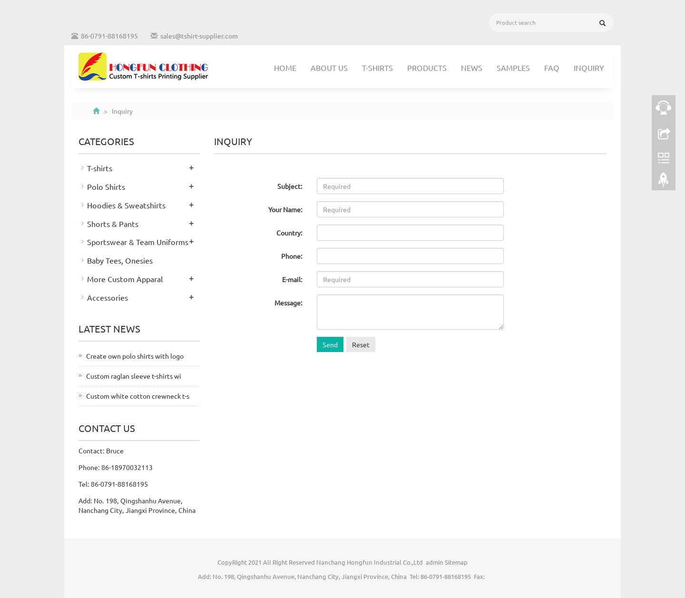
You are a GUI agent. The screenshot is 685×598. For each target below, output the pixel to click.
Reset (361, 344)
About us (329, 67)
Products (427, 67)
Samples (513, 67)
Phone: (292, 256)
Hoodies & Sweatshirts (126, 205)
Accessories (107, 297)
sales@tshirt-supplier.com (199, 35)
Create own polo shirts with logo (135, 356)
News (471, 67)
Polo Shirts (106, 186)
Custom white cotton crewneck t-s (137, 396)
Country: (289, 232)
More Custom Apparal (125, 279)
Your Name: (285, 209)
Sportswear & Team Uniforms (137, 241)
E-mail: (292, 279)
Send (330, 344)
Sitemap (456, 562)
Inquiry (589, 67)
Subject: (290, 186)
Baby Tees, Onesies (120, 260)
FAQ (551, 67)
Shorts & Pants (112, 223)
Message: (288, 302)
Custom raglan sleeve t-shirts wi (133, 376)
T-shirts (377, 67)
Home (285, 67)
